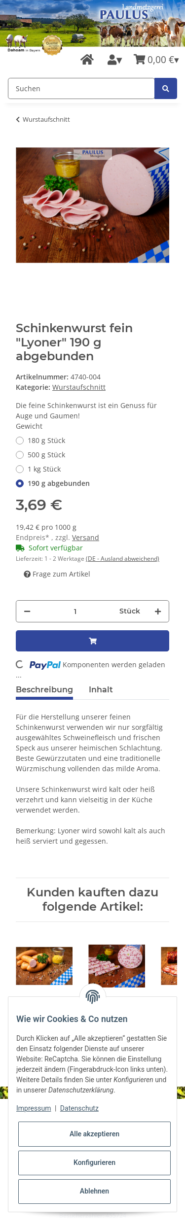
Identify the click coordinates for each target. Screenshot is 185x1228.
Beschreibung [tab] (44, 689)
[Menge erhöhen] (158, 611)
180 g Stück (46, 440)
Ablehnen (94, 1191)
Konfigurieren (94, 1162)
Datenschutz (79, 1108)
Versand (85, 537)
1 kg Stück (44, 469)
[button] (115, 60)
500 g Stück (46, 454)
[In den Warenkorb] (92, 640)
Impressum (33, 1108)
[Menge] (74, 611)
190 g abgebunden (59, 483)
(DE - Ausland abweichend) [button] (122, 558)
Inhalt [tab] (101, 689)
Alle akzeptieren (94, 1134)
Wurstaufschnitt (79, 387)
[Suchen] (81, 88)
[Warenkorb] (156, 60)
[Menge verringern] (27, 611)
